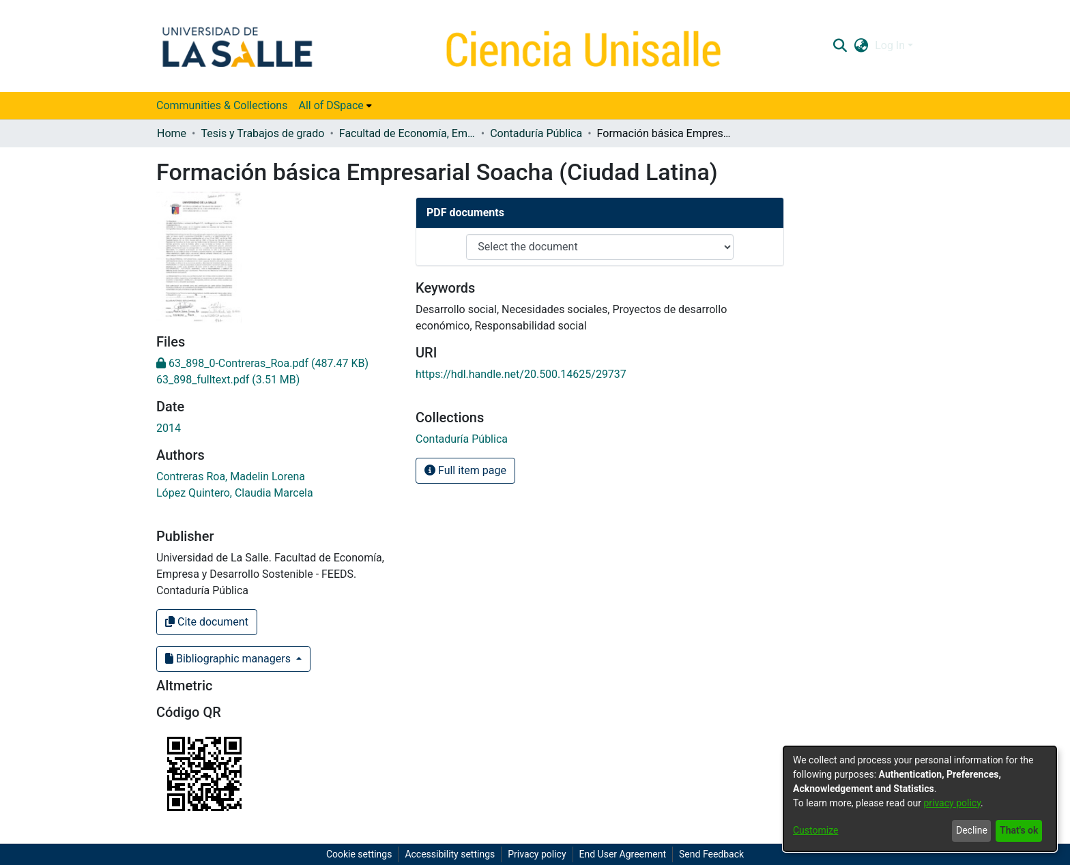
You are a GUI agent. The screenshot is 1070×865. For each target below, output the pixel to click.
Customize (815, 830)
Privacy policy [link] (537, 854)
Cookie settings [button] (359, 854)
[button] (839, 46)
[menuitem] (334, 105)
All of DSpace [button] (330, 105)
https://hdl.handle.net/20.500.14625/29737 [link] (521, 374)
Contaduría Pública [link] (536, 133)
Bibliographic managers (229, 658)
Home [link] (171, 133)
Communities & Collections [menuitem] (221, 105)
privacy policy (952, 802)
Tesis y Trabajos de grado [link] (262, 133)
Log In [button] (891, 45)
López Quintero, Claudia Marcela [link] (234, 492)
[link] (262, 363)
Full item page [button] (465, 470)
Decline (971, 830)
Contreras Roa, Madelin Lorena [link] (230, 476)
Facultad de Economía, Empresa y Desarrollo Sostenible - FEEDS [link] (407, 133)
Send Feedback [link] (711, 854)
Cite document (206, 621)
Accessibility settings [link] (450, 854)
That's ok (1019, 830)
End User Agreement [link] (622, 854)
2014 (168, 428)
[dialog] (919, 798)
